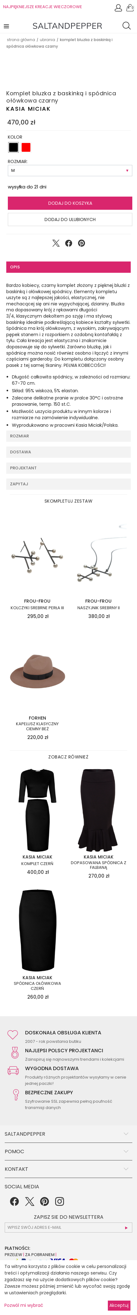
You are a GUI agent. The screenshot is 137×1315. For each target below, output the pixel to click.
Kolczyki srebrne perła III (37, 607)
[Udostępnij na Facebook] (68, 244)
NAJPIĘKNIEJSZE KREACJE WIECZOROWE (42, 7)
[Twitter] (29, 1204)
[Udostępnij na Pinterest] (81, 244)
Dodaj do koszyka (70, 203)
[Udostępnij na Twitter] (55, 244)
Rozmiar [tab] (19, 436)
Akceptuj (119, 1305)
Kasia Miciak (28, 109)
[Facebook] (14, 1204)
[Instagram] (59, 1204)
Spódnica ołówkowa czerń (37, 986)
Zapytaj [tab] (19, 484)
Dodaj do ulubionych (70, 219)
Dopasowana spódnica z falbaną (98, 865)
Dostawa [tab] (20, 452)
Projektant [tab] (23, 468)
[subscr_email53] (68, 1228)
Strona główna (21, 39)
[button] (7, 26)
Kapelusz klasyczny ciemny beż (37, 726)
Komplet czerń (37, 863)
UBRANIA (47, 39)
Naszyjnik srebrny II (98, 607)
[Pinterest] (44, 1204)
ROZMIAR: (18, 161)
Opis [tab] (15, 267)
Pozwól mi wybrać (23, 1305)
